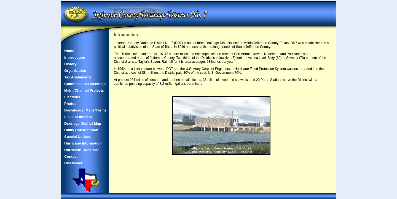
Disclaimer (73, 163)
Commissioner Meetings (85, 84)
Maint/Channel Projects (84, 90)
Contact (70, 156)
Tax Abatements (78, 77)
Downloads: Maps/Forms (85, 110)
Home (69, 51)
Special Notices (77, 137)
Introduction (74, 57)
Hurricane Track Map (82, 150)
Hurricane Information (83, 143)
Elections (72, 97)
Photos (70, 104)
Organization (75, 71)
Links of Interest (78, 117)
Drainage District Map (82, 123)
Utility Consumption (81, 130)
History (70, 64)
